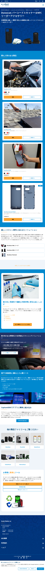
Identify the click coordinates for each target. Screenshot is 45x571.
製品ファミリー (29, 10)
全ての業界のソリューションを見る (22, 324)
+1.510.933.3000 (10, 531)
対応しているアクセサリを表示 (22, 265)
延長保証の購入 (22, 487)
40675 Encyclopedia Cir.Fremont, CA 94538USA (6, 526)
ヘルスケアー (8, 320)
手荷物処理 (8, 318)
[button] (39, 1)
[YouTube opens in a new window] (24, 558)
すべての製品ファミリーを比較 (9, 352)
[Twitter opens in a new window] (21, 558)
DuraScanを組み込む (22, 420)
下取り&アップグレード (22, 489)
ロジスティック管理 (10, 315)
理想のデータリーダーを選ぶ (22, 484)
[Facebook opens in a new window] (18, 558)
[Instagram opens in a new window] (26, 558)
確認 (13, 97)
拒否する (32, 568)
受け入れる (40, 568)
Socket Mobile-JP (5, 10)
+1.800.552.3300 (10, 530)
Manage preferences (23, 568)
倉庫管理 (7, 316)
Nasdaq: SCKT (5, 534)
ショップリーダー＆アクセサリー (17, 10)
